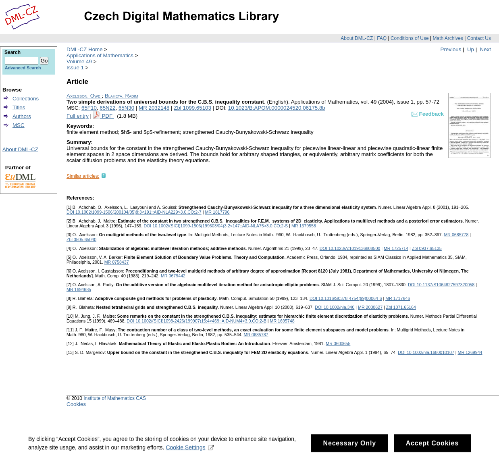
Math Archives (447, 38)
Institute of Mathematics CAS (114, 398)
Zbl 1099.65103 (192, 108)
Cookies (76, 404)
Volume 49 (79, 61)
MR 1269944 (470, 352)
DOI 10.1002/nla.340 (334, 307)
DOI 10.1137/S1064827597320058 (441, 284)
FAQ (382, 38)
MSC (18, 125)
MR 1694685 (79, 289)
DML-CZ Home (85, 49)
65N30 (126, 108)
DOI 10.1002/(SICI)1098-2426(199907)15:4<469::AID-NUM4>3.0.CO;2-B (196, 320)
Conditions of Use (410, 38)
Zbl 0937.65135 (427, 248)
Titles (18, 107)
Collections (25, 99)
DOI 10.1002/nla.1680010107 (426, 352)
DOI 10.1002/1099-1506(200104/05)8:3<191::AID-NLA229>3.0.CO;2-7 (134, 212)
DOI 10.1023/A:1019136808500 (350, 248)
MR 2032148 (154, 108)
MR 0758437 (116, 262)
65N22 (107, 108)
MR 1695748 (282, 320)
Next (485, 49)
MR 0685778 (456, 234)
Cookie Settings (190, 452)
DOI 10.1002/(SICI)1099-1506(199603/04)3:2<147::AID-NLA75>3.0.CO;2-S (215, 225)
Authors (21, 116)
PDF (108, 116)
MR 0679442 (173, 275)
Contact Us (479, 38)
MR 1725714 (396, 248)
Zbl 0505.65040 (81, 239)
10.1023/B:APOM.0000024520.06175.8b (276, 108)
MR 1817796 (217, 212)
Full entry (78, 116)
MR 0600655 (338, 343)
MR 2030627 (370, 307)
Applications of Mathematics (100, 55)
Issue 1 (75, 68)
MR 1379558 (303, 225)
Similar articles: (83, 176)
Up (470, 49)
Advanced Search (23, 67)
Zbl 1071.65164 (401, 307)
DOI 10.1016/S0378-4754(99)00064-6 (346, 298)
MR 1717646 (397, 298)
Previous (451, 49)
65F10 (89, 108)
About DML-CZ (357, 38)
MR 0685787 (256, 334)
